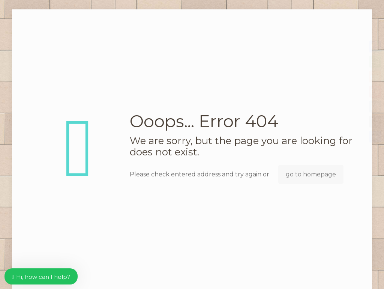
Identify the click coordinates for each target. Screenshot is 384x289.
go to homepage (311, 174)
